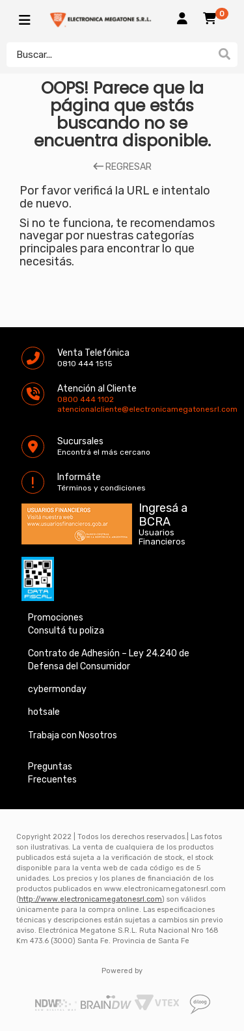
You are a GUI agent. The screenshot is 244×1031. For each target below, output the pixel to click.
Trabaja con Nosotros (72, 735)
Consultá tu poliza (66, 630)
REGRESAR (122, 167)
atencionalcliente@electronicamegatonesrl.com (68, 409)
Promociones (55, 617)
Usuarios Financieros (162, 537)
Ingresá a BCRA (163, 513)
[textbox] (109, 54)
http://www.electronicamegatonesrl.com (90, 899)
